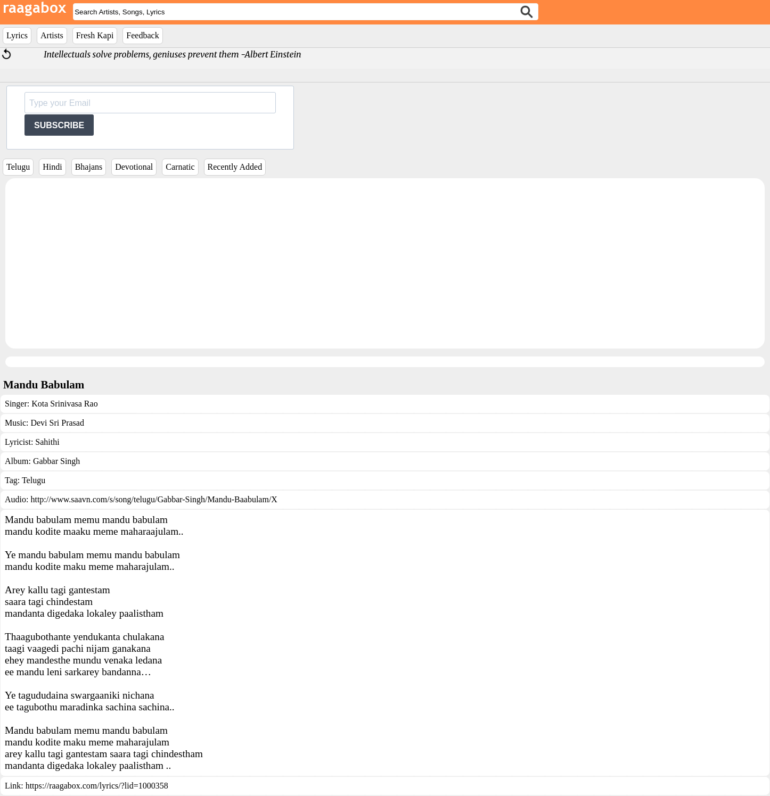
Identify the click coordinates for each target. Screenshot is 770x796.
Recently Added (235, 166)
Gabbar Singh (56, 461)
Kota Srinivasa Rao (64, 403)
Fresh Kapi (95, 35)
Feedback (142, 35)
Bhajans (89, 166)
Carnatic (180, 166)
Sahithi (47, 441)
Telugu (18, 166)
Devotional (134, 166)
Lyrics (17, 35)
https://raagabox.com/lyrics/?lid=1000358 (97, 785)
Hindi (52, 166)
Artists (51, 35)
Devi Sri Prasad (57, 422)
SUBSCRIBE (59, 125)
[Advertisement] (385, 263)
